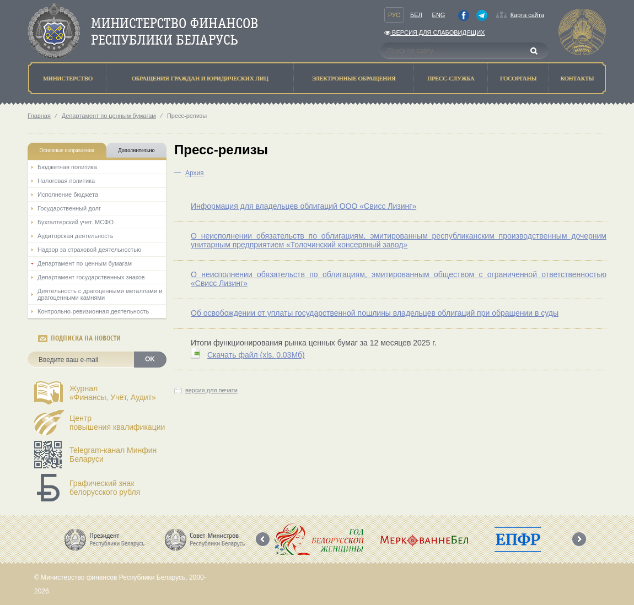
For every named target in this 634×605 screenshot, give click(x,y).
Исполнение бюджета (67, 194)
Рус (394, 15)
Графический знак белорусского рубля (104, 487)
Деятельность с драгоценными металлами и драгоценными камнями (99, 294)
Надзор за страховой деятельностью (89, 249)
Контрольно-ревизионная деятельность (93, 311)
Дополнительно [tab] (136, 150)
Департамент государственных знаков (91, 277)
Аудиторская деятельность (75, 236)
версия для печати (211, 390)
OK (150, 359)
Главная (39, 115)
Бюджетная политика (67, 167)
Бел (416, 15)
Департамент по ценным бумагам (109, 115)
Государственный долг (69, 208)
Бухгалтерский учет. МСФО (75, 222)
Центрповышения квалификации (117, 422)
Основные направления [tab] (67, 150)
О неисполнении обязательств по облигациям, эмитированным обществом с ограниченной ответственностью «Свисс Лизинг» (398, 279)
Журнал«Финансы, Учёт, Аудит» (112, 393)
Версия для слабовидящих (434, 32)
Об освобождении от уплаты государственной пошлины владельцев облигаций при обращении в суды (374, 313)
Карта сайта (527, 15)
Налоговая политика (66, 180)
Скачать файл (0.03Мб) (256, 354)
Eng (438, 15)
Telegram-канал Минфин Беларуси (113, 454)
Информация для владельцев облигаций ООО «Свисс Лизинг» (303, 206)
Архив (194, 173)
